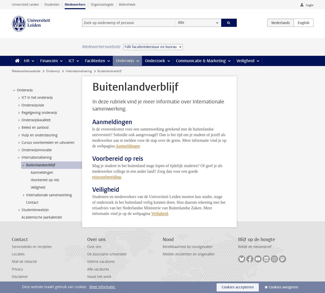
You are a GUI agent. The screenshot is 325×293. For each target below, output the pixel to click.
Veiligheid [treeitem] (38, 187)
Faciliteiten (95, 60)
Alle (181, 22)
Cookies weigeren (283, 287)
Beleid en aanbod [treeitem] (33, 127)
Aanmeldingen (128, 146)
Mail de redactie (24, 261)
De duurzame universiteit (107, 254)
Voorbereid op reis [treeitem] (45, 180)
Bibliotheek (127, 4)
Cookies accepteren (238, 287)
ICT (71, 60)
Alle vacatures (98, 269)
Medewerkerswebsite (26, 71)
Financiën (49, 60)
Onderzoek (155, 60)
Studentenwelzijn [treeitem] (33, 210)
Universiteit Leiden (25, 4)
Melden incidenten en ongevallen (189, 254)
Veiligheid (245, 60)
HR (26, 60)
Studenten (51, 4)
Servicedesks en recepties (32, 246)
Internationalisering (78, 71)
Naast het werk (99, 276)
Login (309, 5)
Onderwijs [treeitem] (22, 90)
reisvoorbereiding (106, 177)
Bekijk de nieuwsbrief (255, 246)
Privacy (17, 269)
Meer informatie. (102, 287)
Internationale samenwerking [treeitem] (46, 195)
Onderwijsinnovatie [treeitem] (34, 150)
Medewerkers (75, 4)
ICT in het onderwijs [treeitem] (35, 97)
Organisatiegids (102, 4)
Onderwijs (125, 60)
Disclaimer (20, 276)
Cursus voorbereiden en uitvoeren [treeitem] (45, 142)
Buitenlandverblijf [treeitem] (38, 165)
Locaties (18, 254)
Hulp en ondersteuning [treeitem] (37, 135)
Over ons (94, 246)
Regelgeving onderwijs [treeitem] (37, 112)
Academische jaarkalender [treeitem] (41, 217)
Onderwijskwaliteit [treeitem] (34, 120)
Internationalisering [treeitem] (34, 157)
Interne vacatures (101, 261)
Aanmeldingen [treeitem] (42, 172)
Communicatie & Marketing (201, 60)
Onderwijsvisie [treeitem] (30, 105)
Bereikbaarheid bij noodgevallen (187, 246)
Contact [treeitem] (32, 202)
